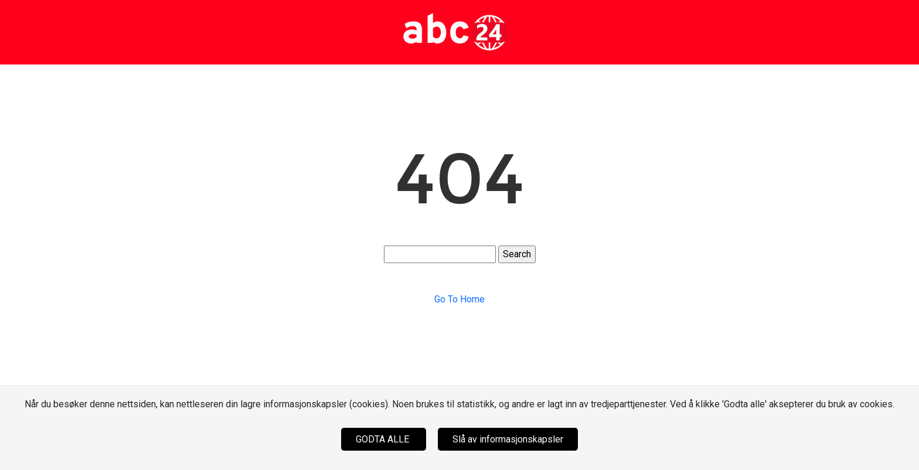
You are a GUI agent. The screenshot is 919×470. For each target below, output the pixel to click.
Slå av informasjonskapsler (507, 439)
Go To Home (459, 299)
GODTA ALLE (383, 439)
